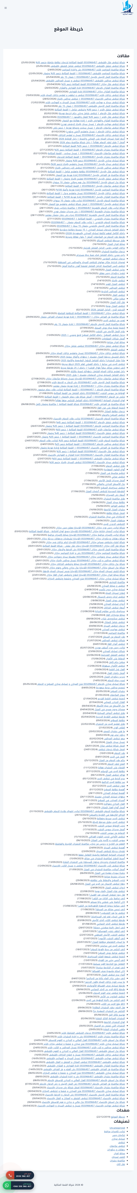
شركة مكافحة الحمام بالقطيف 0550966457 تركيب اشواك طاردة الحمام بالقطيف (84, 811)
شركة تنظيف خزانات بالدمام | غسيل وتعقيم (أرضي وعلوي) (95, 131)
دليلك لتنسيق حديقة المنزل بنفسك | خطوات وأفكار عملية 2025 (92, 357)
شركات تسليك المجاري (114, 651)
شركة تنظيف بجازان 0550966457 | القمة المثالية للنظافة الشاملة (91, 313)
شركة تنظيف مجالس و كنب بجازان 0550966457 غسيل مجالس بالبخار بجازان (87, 560)
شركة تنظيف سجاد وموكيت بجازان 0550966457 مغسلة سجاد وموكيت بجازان (86, 557)
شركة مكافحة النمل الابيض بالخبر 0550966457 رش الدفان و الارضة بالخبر (88, 382)
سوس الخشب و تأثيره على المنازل (108, 840)
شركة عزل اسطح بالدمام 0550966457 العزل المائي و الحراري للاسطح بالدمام (86, 1080)
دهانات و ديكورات (116, 1150)
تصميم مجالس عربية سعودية (110, 687)
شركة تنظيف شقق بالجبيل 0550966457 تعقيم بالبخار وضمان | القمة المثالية (86, 179)
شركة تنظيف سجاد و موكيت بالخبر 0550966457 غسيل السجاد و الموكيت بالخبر (85, 102)
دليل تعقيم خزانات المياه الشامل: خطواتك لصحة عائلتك (98, 371)
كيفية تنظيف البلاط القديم (111, 698)
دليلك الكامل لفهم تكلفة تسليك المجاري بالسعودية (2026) (95, 233)
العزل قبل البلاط (117, 669)
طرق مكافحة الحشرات (114, 499)
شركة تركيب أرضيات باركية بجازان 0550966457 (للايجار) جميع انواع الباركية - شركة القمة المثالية (77, 531)
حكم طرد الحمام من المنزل (112, 760)
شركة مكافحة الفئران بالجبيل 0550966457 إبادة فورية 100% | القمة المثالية (86, 197)
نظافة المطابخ (118, 720)
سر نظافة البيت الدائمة (113, 782)
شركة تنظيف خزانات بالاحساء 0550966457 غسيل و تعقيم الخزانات (91, 135)
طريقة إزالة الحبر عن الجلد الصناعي (108, 989)
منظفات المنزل (117, 520)
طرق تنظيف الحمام (115, 466)
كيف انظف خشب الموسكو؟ (111, 931)
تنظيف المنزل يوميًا (115, 306)
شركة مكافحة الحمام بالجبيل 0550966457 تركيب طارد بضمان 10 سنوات (89, 200)
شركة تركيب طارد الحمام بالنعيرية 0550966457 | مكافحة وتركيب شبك (89, 208)
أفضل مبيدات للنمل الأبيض (111, 480)
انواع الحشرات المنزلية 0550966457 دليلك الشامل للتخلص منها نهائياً (90, 400)
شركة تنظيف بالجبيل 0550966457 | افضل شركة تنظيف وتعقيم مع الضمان (86, 204)
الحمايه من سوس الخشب (112, 833)
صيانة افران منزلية (116, 342)
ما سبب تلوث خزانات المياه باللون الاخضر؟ (104, 982)
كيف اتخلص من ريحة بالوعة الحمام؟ (107, 949)
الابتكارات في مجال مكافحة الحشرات (107, 517)
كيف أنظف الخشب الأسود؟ (111, 938)
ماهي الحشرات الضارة (114, 1029)
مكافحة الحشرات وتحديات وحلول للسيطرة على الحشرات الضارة (94, 862)
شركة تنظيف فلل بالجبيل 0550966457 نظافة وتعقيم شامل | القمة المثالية (86, 171)
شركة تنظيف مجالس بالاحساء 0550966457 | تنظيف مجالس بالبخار (91, 99)
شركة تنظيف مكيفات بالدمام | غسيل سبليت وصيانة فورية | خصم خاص (89, 128)
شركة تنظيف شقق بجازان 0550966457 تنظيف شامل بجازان (94, 346)
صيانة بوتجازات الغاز (115, 615)
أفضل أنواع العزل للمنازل (113, 807)
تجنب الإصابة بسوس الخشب (111, 826)
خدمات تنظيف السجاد (114, 626)
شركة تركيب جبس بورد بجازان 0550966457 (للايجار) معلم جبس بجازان (90, 528)
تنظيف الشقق (118, 349)
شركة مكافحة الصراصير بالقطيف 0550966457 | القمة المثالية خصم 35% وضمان (84, 73)
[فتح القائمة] (5, 8)
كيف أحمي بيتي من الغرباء (111, 960)
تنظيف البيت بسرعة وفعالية (111, 818)
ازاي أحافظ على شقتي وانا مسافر (107, 902)
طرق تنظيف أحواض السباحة (111, 713)
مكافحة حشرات (117, 1161)
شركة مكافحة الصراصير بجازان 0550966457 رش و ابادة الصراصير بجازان (89, 553)
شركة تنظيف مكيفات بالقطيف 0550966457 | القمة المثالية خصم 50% (88, 458)
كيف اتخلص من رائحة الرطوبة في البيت (105, 1000)
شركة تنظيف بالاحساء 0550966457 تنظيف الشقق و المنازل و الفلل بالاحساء (86, 1098)
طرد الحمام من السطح (114, 637)
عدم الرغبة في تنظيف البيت (111, 778)
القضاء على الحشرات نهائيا (111, 767)
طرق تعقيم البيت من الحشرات (110, 724)
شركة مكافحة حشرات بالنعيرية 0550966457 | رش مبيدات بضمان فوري (89, 211)
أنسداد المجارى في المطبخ (111, 800)
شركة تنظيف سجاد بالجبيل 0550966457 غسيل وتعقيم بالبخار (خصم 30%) (88, 164)
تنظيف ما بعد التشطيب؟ (112, 913)
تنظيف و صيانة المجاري (113, 586)
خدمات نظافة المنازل (114, 411)
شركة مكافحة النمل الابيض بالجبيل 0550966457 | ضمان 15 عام (93, 77)
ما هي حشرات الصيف (114, 731)
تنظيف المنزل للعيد (115, 284)
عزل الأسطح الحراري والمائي (111, 484)
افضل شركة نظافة (115, 513)
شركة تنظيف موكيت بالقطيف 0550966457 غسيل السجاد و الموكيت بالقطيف (85, 1058)
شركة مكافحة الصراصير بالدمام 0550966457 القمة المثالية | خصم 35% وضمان (85, 426)
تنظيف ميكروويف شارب (113, 618)
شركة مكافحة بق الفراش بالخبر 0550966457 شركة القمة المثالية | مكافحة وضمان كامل (80, 404)
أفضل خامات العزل (116, 673)
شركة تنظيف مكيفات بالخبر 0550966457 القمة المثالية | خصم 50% (90, 429)
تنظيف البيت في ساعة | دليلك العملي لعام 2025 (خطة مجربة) (93, 364)
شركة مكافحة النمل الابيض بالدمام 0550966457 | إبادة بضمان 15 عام (89, 324)
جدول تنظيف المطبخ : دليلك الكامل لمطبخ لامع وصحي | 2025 (93, 335)
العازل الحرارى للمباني (114, 702)
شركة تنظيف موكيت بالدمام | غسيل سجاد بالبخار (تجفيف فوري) (93, 124)
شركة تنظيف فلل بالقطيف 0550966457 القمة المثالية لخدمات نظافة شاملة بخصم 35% (80, 62)
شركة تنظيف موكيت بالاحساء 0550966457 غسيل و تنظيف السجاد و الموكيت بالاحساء (81, 1106)
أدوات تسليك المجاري (114, 604)
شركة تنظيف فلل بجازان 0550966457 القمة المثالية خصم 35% (93, 84)
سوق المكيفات (117, 695)
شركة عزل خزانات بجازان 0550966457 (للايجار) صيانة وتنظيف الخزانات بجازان (87, 564)
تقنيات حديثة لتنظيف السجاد (110, 851)
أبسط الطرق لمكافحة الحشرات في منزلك (104, 858)
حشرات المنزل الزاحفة (114, 509)
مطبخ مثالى (119, 299)
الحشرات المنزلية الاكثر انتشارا (110, 1018)
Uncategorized (117, 1128)
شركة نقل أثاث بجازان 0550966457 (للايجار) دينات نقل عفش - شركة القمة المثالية (84, 546)
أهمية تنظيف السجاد (114, 848)
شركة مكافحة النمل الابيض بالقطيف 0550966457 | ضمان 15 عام (91, 106)
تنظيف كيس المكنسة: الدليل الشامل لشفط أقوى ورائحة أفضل (93, 266)
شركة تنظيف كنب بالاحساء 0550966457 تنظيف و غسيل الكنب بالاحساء (88, 866)
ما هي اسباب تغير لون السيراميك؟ (108, 917)
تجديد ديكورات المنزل (114, 677)
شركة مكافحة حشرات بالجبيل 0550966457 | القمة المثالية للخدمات (91, 157)
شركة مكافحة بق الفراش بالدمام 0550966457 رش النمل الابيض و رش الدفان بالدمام (82, 1084)
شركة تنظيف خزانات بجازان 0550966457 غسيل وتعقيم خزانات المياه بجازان (87, 353)
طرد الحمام (119, 753)
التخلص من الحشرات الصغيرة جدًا (109, 1011)
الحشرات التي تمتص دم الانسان (109, 1026)
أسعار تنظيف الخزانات (114, 608)
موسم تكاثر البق (117, 1015)
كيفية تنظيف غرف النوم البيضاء (109, 993)
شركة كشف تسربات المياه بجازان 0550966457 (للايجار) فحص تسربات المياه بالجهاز (84, 571)
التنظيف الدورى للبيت (114, 524)
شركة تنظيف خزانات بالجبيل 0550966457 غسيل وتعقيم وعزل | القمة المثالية (86, 193)
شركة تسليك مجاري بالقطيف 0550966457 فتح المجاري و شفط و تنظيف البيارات (84, 1073)
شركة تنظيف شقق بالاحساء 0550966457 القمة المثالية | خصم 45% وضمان (86, 433)
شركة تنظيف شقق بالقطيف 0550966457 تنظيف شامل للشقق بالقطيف (88, 66)
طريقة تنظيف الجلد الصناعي (111, 924)
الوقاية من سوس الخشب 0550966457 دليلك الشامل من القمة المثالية (89, 393)
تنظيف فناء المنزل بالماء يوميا (110, 891)
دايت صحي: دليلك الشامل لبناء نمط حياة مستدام (100, 255)
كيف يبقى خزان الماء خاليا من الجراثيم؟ (105, 978)
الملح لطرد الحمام (116, 764)
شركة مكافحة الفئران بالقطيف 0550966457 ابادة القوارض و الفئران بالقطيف (86, 1066)
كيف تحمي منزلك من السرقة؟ (110, 909)
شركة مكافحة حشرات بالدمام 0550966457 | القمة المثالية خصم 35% (89, 150)
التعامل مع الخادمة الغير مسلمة (109, 964)
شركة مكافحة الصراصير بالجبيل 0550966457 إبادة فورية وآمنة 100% (90, 190)
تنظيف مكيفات (117, 1146)
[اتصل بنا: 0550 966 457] (20, 1175)
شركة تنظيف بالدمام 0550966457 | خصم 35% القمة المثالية (93, 146)
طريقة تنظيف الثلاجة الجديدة (110, 717)
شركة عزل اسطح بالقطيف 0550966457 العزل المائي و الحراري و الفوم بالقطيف (84, 1051)
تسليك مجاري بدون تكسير (112, 589)
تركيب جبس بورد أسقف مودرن (110, 648)
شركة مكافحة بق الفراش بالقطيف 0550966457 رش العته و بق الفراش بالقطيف (84, 1069)
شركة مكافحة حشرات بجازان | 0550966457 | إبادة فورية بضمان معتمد (89, 386)
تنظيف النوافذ (118, 506)
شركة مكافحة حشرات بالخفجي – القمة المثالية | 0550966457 (93, 219)
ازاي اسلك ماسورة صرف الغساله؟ (108, 971)
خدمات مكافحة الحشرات (113, 251)
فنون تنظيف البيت (116, 786)
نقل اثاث (121, 1164)
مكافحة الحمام (118, 277)
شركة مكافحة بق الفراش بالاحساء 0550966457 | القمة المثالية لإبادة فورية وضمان (82, 448)
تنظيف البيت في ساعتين (112, 946)
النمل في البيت (117, 757)
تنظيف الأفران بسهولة (113, 666)
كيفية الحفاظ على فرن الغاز (111, 408)
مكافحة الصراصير (116, 633)
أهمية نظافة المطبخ (114, 789)
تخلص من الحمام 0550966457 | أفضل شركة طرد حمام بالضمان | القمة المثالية (85, 397)
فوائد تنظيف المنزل (115, 775)
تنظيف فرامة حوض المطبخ (111, 953)
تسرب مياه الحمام (116, 680)
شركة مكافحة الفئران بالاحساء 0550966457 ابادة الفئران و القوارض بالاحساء (86, 455)
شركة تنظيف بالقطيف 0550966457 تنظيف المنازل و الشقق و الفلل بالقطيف (85, 1062)
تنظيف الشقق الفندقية (113, 655)
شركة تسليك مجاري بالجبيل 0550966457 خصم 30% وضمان (95, 160)
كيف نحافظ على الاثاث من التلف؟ (108, 898)
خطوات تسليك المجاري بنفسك (110, 797)
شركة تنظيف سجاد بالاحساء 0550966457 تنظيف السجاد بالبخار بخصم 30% (87, 462)
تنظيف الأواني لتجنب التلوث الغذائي (107, 837)
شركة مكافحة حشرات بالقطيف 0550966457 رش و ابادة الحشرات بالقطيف (87, 1076)
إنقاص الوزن (119, 727)
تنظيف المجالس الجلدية (113, 291)
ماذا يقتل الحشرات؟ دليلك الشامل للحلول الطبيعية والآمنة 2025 (93, 360)
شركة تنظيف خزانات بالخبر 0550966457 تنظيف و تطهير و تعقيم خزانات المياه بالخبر (82, 95)
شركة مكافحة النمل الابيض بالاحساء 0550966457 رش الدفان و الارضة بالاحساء (85, 1095)
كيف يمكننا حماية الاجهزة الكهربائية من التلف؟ (101, 906)
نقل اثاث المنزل (117, 302)
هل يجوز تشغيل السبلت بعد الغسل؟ (107, 895)
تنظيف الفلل (118, 295)
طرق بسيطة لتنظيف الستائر (111, 240)
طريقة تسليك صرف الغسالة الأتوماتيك (106, 986)
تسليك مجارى (118, 1139)
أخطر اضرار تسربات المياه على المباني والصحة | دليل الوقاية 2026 (92, 139)
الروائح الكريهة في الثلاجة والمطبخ (107, 815)
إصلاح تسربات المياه (115, 593)
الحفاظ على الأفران (115, 658)
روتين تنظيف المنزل (115, 270)
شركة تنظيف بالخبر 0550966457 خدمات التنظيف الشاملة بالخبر (93, 1033)
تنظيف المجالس (117, 288)
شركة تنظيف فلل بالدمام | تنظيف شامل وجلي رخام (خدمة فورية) (92, 113)
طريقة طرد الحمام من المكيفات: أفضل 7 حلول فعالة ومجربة (95, 237)
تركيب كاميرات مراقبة (114, 1131)
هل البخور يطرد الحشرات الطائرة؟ (108, 1007)
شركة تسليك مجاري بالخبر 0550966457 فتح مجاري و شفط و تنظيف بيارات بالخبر (84, 1044)
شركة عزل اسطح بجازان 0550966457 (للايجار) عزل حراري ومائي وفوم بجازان (87, 568)
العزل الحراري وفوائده (114, 804)
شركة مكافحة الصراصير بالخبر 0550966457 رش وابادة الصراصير (93, 70)
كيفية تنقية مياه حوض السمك (109, 328)
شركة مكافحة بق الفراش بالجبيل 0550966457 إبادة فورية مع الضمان (90, 175)
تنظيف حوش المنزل (115, 600)
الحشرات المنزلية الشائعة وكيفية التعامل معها (101, 855)
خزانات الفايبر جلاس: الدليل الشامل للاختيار (104, 248)
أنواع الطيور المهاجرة (114, 469)
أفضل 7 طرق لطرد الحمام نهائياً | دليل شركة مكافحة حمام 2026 (92, 142)
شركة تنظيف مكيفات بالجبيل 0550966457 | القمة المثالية (95, 186)
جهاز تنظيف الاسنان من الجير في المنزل (105, 884)
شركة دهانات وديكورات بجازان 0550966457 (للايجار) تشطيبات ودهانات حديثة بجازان (83, 539)
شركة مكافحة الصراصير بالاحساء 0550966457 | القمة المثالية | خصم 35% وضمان (83, 437)
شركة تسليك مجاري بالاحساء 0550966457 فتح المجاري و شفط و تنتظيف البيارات (83, 1091)
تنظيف (121, 1142)
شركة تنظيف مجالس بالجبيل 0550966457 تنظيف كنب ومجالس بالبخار (90, 168)
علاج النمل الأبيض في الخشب (110, 331)
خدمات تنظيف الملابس (113, 259)
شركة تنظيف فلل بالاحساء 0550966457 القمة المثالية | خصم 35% (90, 451)
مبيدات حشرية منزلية (114, 877)
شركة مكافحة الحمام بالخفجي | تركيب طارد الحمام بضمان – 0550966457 (88, 222)
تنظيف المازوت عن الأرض (112, 996)
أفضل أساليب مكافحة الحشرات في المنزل (104, 869)
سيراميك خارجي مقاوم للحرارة (110, 611)
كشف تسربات (118, 1157)
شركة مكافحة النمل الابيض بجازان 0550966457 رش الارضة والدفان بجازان (88, 549)
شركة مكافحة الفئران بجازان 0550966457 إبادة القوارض (97, 91)
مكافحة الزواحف (117, 582)
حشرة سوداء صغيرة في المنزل (109, 873)
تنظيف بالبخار (118, 280)
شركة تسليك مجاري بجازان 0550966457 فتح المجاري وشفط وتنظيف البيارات (86, 579)
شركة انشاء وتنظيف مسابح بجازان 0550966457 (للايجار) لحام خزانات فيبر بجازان (85, 542)
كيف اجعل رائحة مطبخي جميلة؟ (109, 927)
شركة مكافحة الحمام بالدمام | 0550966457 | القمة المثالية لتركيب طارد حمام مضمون (81, 389)
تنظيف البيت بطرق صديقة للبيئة (108, 822)
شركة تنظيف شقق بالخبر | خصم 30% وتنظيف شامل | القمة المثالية (90, 109)
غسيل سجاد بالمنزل (115, 742)
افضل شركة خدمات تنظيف (111, 749)
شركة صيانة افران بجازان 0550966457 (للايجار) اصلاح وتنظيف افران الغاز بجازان (86, 575)
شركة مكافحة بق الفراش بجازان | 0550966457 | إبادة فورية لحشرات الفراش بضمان (82, 317)
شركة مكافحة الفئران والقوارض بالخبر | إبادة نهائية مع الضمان (93, 120)
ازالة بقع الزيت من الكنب (113, 1004)
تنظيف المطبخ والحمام (113, 415)
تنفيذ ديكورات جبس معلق (112, 273)
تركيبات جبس (118, 1135)
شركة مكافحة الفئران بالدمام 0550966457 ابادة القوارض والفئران (92, 88)
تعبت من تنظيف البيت (114, 320)
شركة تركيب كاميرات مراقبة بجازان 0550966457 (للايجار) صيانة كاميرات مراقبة (86, 535)
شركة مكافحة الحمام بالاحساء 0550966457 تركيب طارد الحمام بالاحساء (89, 418)
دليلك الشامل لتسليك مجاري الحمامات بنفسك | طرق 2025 (95, 375)
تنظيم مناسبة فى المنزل (112, 473)
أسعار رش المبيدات (115, 495)
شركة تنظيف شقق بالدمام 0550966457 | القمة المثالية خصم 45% (90, 422)
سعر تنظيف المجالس (114, 738)
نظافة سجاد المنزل (115, 502)
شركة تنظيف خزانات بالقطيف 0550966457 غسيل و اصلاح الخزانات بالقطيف (87, 1055)
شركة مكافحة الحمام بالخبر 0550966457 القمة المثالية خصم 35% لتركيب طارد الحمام (82, 440)
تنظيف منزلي (118, 477)
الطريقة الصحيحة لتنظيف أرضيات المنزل (105, 491)
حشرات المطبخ (117, 691)
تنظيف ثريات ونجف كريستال (111, 597)
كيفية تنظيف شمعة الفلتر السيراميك (106, 956)
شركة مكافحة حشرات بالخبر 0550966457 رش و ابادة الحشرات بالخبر (91, 1036)
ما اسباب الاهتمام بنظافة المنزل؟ (108, 942)
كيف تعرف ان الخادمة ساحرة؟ (110, 967)
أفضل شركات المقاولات (113, 339)
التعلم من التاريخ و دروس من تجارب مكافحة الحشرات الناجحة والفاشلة (90, 844)
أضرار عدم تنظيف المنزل (113, 975)
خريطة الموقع (118, 1117)
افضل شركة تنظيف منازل (112, 746)
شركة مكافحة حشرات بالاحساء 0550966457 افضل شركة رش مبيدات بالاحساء (86, 1087)
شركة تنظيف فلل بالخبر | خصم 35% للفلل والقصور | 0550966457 (91, 117)
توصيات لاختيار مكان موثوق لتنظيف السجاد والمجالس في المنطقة (91, 262)
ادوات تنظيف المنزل (115, 887)
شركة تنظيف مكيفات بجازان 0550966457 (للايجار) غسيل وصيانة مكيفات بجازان (85, 378)
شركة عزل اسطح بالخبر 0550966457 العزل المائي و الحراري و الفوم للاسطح (86, 1040)
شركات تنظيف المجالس (113, 640)
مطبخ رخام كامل (117, 662)
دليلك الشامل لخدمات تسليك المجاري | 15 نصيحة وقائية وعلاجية (92, 230)
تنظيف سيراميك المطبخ (113, 488)
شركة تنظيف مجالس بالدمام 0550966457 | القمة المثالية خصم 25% (90, 444)
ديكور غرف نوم (117, 735)
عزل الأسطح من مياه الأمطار (110, 706)
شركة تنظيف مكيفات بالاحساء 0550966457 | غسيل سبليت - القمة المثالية (86, 153)
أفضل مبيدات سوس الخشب (111, 829)
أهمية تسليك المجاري (114, 793)
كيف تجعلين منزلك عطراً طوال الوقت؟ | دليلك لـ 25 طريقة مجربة (93, 368)
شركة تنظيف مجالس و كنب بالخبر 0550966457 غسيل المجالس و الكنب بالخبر (86, 1047)
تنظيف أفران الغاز (116, 644)
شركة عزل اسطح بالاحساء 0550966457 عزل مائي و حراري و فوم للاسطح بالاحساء (83, 1102)
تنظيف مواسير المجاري (113, 629)
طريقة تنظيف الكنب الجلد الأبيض (108, 920)
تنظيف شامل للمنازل (114, 622)
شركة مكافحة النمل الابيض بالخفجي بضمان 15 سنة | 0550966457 (91, 226)
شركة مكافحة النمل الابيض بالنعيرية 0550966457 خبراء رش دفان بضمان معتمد (85, 215)
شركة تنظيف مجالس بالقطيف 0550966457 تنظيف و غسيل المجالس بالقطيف (85, 80)
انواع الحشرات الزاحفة (114, 1022)
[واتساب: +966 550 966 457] (18, 1185)
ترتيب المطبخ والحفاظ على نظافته (107, 880)
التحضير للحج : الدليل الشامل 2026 (108, 310)
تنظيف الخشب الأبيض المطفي (109, 935)
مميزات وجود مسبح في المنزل (110, 709)
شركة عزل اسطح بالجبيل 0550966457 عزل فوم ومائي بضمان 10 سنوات (89, 182)
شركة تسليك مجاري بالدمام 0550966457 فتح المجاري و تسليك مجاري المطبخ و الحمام (81, 684)
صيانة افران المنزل (116, 244)
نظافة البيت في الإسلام (113, 771)
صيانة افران (119, 1153)
